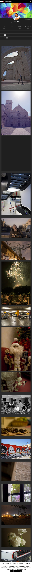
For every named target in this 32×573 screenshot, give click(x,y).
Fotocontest (6, 1)
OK (12, 571)
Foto (3, 35)
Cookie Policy (18, 571)
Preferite (4, 38)
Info (2, 31)
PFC (20, 26)
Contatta (28, 19)
